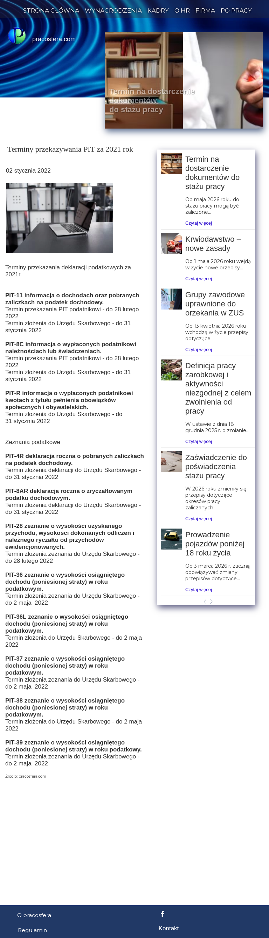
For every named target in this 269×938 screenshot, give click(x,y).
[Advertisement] (134, 579)
